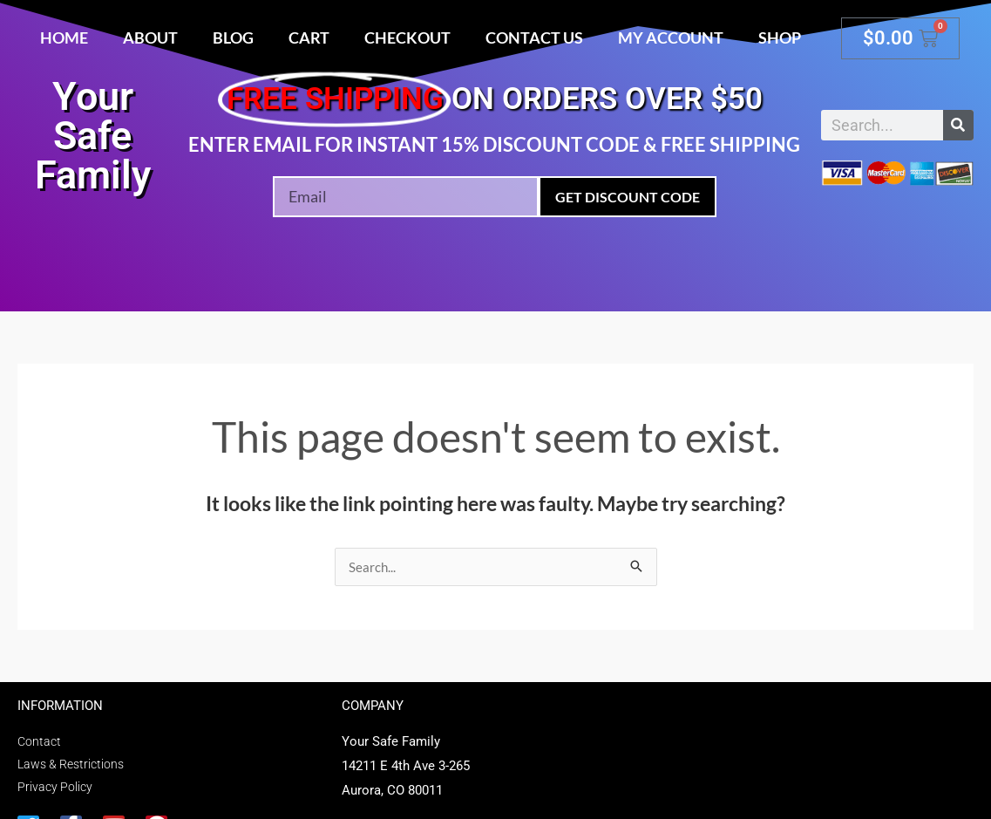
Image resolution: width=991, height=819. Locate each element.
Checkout (407, 37)
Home (64, 37)
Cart (308, 37)
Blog (233, 37)
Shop (779, 37)
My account (670, 37)
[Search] (958, 125)
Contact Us (534, 37)
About (150, 37)
